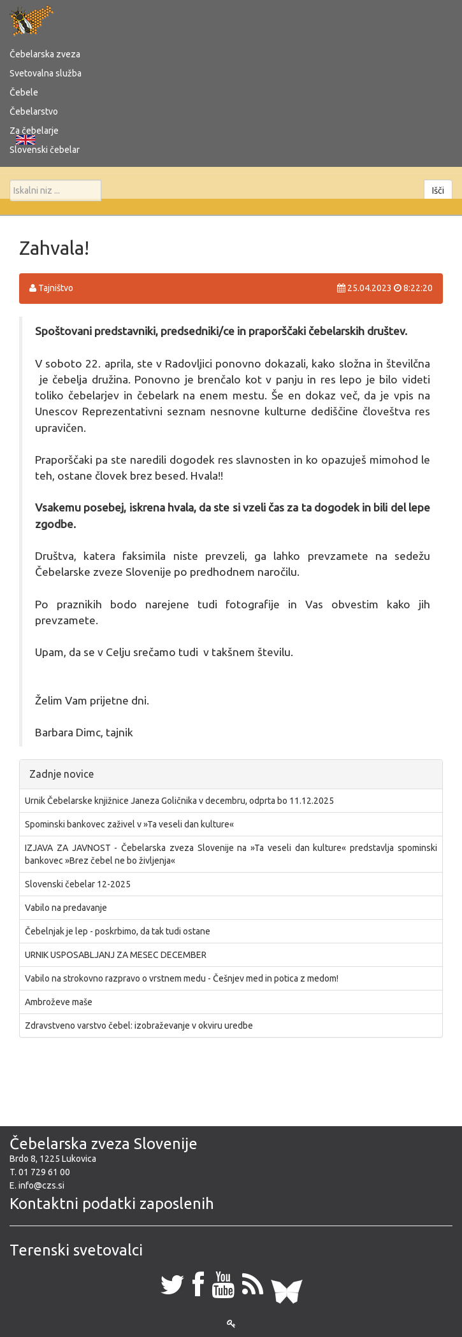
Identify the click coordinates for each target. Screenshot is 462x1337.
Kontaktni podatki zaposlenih (112, 1203)
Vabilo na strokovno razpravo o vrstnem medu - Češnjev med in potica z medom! (181, 978)
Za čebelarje (34, 130)
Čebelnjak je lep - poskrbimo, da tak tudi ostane (117, 931)
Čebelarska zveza (45, 54)
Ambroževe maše (58, 1002)
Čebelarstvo (34, 111)
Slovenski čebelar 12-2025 (78, 884)
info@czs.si (41, 1185)
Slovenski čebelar (45, 150)
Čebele (24, 92)
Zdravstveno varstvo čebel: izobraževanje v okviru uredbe (139, 1025)
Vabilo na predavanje (66, 908)
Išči (438, 190)
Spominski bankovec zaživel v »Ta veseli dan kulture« (129, 824)
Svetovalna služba (46, 73)
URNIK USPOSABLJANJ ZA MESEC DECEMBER (115, 955)
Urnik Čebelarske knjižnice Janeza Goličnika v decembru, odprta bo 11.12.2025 (179, 801)
